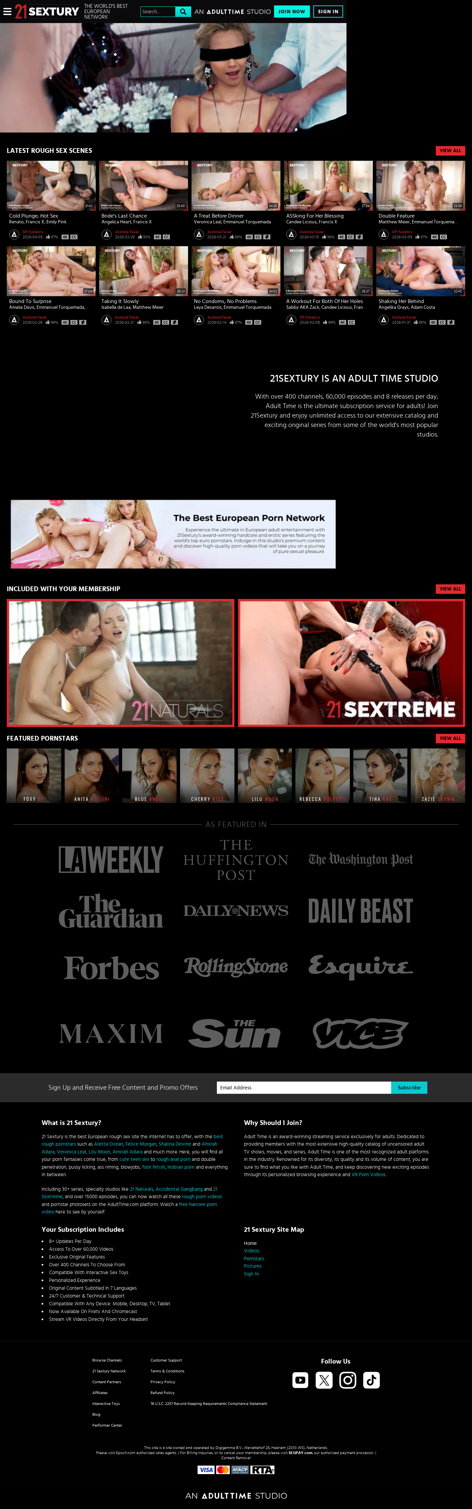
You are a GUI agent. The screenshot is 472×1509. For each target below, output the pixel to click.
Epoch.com (125, 1453)
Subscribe (409, 1087)
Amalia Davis (22, 307)
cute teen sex (134, 1159)
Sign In (328, 11)
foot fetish (153, 1167)
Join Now (292, 11)
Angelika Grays (394, 307)
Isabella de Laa (116, 307)
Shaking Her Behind (401, 301)
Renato (16, 222)
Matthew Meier (394, 222)
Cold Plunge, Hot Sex (33, 216)
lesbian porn (181, 1167)
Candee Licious (301, 222)
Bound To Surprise (30, 301)
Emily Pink (56, 222)
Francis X (35, 222)
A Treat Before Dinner (219, 216)
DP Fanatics (33, 232)
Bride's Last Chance (124, 216)
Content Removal (236, 1458)
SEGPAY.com (300, 1453)
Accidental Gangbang (179, 1189)
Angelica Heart (116, 222)
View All (450, 150)
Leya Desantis (208, 307)
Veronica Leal (207, 222)
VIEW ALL (450, 589)
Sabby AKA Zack (302, 307)
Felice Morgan (141, 1144)
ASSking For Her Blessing (315, 216)
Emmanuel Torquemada (247, 222)
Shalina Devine (175, 1144)
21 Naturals (141, 1189)
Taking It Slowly (120, 301)
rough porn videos (202, 1196)
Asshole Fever (127, 232)
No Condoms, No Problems (225, 301)
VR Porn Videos (368, 1174)
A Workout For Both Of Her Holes (324, 301)
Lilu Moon (99, 1151)
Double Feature (396, 216)
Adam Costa (423, 307)
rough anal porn (173, 1159)
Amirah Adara (127, 1151)
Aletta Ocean (108, 1144)
